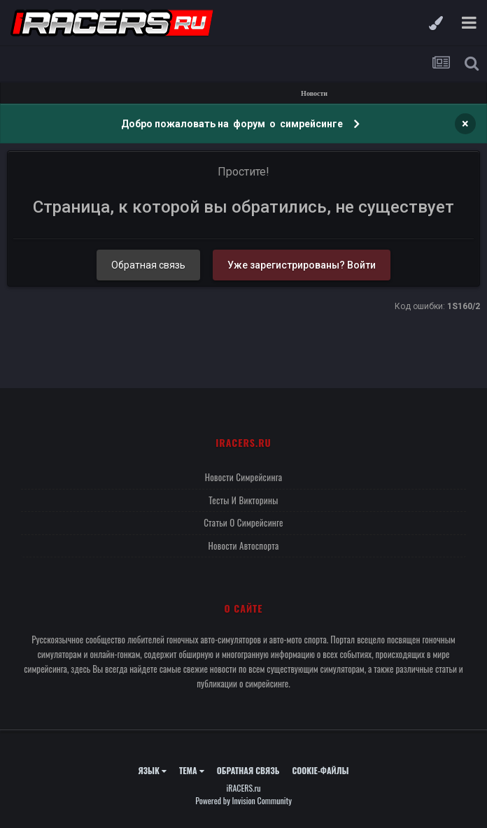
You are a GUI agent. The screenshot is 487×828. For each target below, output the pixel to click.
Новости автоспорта (243, 545)
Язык (152, 770)
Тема (191, 770)
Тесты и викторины (243, 500)
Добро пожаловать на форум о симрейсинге (233, 123)
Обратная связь (148, 265)
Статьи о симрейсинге (243, 522)
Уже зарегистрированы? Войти (301, 265)
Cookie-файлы (320, 770)
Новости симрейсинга (244, 477)
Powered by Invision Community (243, 800)
